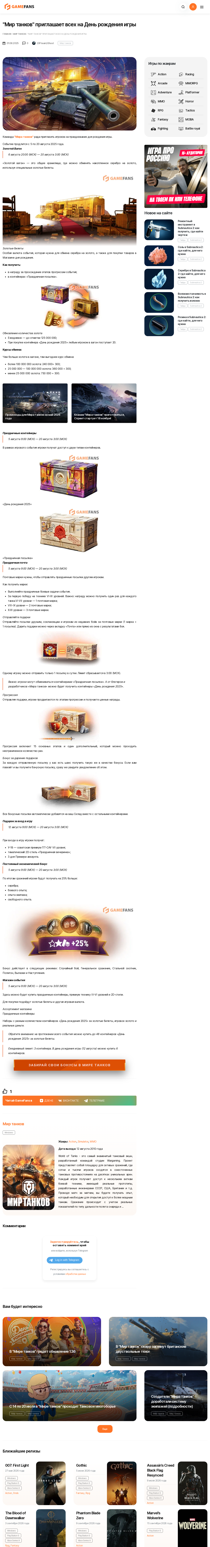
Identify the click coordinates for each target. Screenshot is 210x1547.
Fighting (159, 128)
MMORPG (188, 83)
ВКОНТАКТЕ (68, 1100)
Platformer (188, 92)
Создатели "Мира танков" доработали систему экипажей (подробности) (172, 1401)
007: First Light (17, 1465)
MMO (158, 101)
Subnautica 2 (196, 240)
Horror (186, 101)
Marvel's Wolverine (155, 1515)
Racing (186, 74)
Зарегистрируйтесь (64, 1241)
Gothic (81, 1465)
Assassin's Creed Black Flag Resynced (160, 1470)
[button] (183, 7)
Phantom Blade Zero (88, 1515)
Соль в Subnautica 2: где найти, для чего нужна (190, 250)
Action (158, 74)
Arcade (159, 83)
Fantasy (159, 119)
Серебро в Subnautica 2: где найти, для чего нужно (191, 274)
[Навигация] (201, 7)
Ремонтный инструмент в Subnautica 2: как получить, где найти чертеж (190, 228)
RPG (157, 110)
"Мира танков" (23, 136)
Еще (105, 1429)
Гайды (182, 240)
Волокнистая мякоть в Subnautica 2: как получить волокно (192, 297)
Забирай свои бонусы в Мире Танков (69, 1065)
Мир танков (65, 43)
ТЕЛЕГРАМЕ (94, 1101)
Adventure (161, 92)
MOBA (186, 119)
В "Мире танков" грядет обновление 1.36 (42, 1351)
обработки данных (75, 1274)
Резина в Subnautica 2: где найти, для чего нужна (192, 320)
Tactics (186, 110)
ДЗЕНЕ (46, 1100)
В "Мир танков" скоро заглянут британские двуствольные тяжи (151, 1349)
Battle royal (189, 128)
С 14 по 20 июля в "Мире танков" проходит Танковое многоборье (62, 1406)
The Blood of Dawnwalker (15, 1515)
